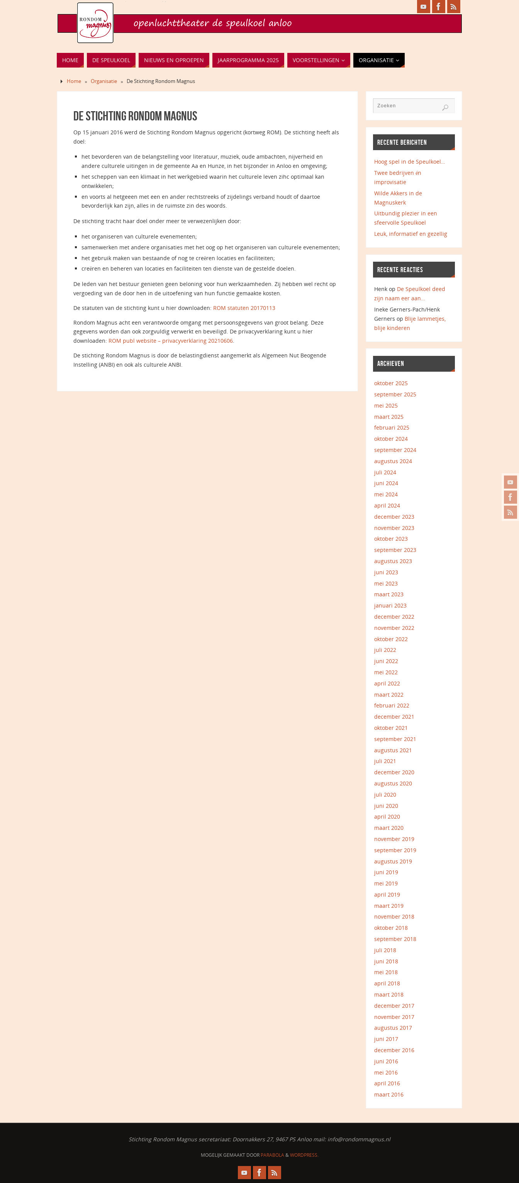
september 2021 (395, 739)
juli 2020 (385, 794)
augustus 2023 (393, 561)
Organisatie (104, 81)
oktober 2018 (391, 927)
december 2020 (394, 772)
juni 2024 (386, 483)
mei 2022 (386, 672)
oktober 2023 (391, 538)
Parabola (272, 1155)
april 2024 (387, 505)
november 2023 (394, 527)
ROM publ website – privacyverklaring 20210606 (171, 340)
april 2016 (387, 1083)
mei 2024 (386, 494)
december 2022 (394, 616)
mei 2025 (386, 405)
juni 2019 (386, 872)
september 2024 (395, 450)
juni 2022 (386, 661)
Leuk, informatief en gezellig (410, 233)
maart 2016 (389, 1094)
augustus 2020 (393, 783)
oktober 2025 (391, 383)
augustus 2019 (393, 861)
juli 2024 (385, 472)
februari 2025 (391, 427)
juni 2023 (386, 572)
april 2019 (387, 894)
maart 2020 (389, 827)
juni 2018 (386, 961)
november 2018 (394, 916)
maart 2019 (389, 905)
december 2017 (394, 1005)
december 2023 (394, 516)
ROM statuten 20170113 (244, 307)
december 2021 (394, 716)
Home (74, 81)
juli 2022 (385, 649)
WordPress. (304, 1155)
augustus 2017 (393, 1027)
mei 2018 (386, 972)
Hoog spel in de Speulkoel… (409, 161)
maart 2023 (389, 594)
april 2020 (387, 816)
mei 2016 (386, 1072)
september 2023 (395, 549)
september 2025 (395, 394)
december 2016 (394, 1050)
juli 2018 (385, 950)
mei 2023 (386, 583)
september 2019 (395, 850)
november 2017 (394, 1017)
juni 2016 (386, 1061)
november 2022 (394, 627)
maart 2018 (389, 994)
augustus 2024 (393, 461)
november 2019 (394, 839)
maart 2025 (389, 416)
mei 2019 (386, 883)
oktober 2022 (391, 639)
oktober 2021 (391, 727)
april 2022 (387, 683)
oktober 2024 (391, 438)
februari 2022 (391, 705)
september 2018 (395, 939)
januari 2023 (390, 605)
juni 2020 (386, 805)
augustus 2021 (393, 750)
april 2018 (387, 983)
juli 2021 (385, 761)
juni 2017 (386, 1039)
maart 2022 (389, 694)
